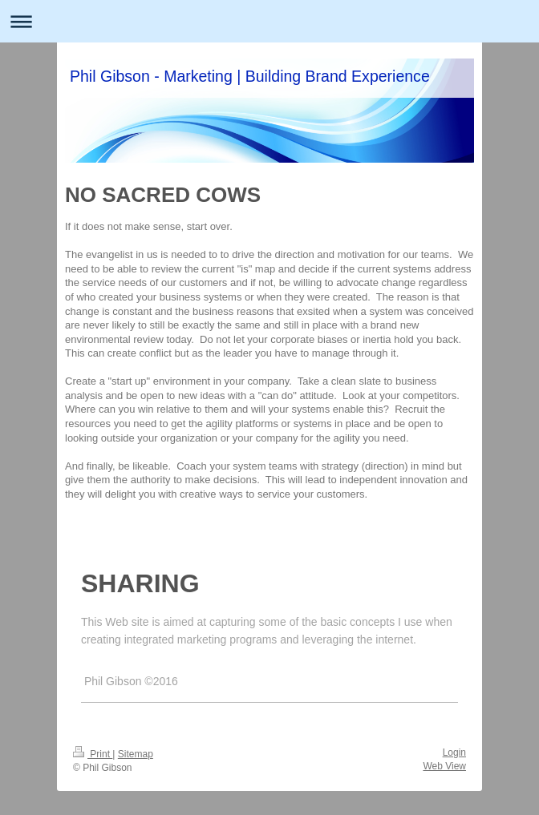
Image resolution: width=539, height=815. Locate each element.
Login (454, 752)
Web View (444, 766)
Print (92, 754)
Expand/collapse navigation (269, 21)
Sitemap (135, 754)
